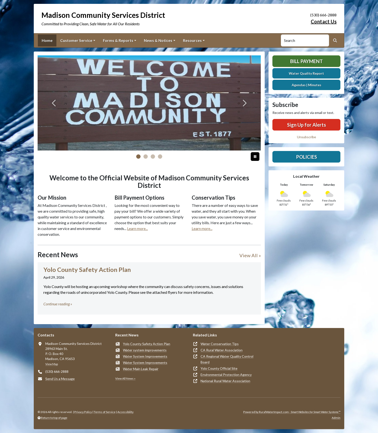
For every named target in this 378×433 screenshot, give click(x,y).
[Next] (244, 103)
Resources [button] (192, 40)
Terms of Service (104, 412)
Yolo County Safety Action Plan (146, 344)
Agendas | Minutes (306, 85)
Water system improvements (145, 350)
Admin (336, 418)
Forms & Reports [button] (118, 40)
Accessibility (125, 412)
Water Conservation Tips (220, 344)
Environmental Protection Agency (226, 375)
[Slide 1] (145, 156)
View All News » (125, 378)
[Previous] (54, 103)
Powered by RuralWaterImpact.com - (291, 412)
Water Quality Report (306, 73)
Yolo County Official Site (219, 368)
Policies (306, 157)
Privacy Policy (83, 412)
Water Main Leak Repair (140, 369)
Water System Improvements (145, 356)
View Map (51, 364)
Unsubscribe (306, 137)
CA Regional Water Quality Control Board (227, 359)
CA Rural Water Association (222, 350)
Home (47, 40)
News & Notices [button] (158, 40)
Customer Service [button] (76, 40)
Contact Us (324, 21)
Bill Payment (306, 61)
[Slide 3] (160, 156)
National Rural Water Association (225, 381)
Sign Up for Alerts (306, 125)
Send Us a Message (60, 379)
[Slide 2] (152, 156)
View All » (250, 255)
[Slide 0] (138, 156)
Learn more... (137, 228)
